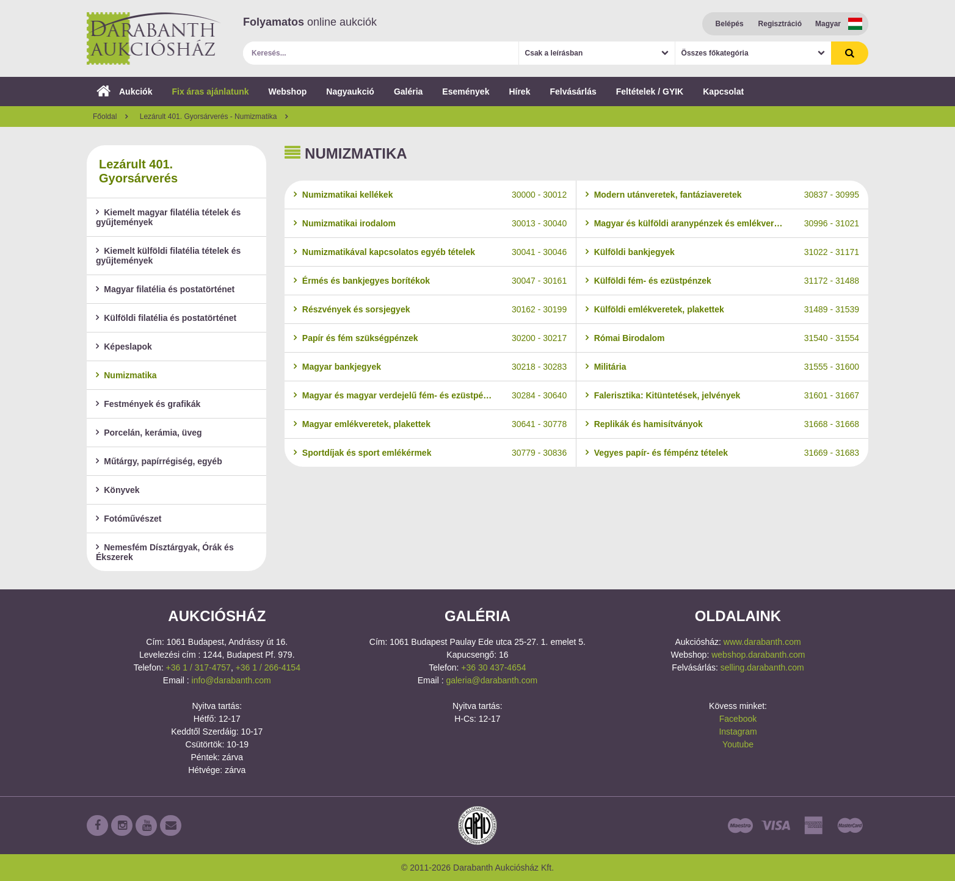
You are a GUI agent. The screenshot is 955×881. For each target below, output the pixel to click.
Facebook (738, 719)
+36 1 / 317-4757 (198, 667)
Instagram (738, 731)
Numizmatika (126, 375)
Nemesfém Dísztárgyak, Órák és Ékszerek (165, 552)
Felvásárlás (573, 91)
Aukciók (124, 91)
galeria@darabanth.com (491, 680)
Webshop (288, 91)
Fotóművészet (128, 518)
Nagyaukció (350, 91)
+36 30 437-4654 (493, 667)
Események (465, 91)
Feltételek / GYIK (649, 91)
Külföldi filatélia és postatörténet (166, 318)
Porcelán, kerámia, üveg (149, 432)
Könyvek (118, 490)
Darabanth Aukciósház (154, 38)
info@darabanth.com (231, 680)
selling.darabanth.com (762, 667)
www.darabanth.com (762, 642)
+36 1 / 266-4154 (268, 667)
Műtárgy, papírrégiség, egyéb (159, 461)
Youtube (737, 744)
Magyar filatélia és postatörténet (165, 289)
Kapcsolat (723, 91)
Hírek (519, 91)
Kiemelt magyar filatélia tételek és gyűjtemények (168, 217)
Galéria (408, 91)
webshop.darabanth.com (758, 655)
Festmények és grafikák (148, 404)
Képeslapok (124, 346)
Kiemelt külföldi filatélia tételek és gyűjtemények (168, 255)
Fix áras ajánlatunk (210, 91)
